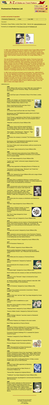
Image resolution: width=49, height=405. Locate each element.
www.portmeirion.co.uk (40, 24)
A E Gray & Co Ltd (22, 26)
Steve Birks (25, 403)
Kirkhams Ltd (33, 26)
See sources (4, 21)
